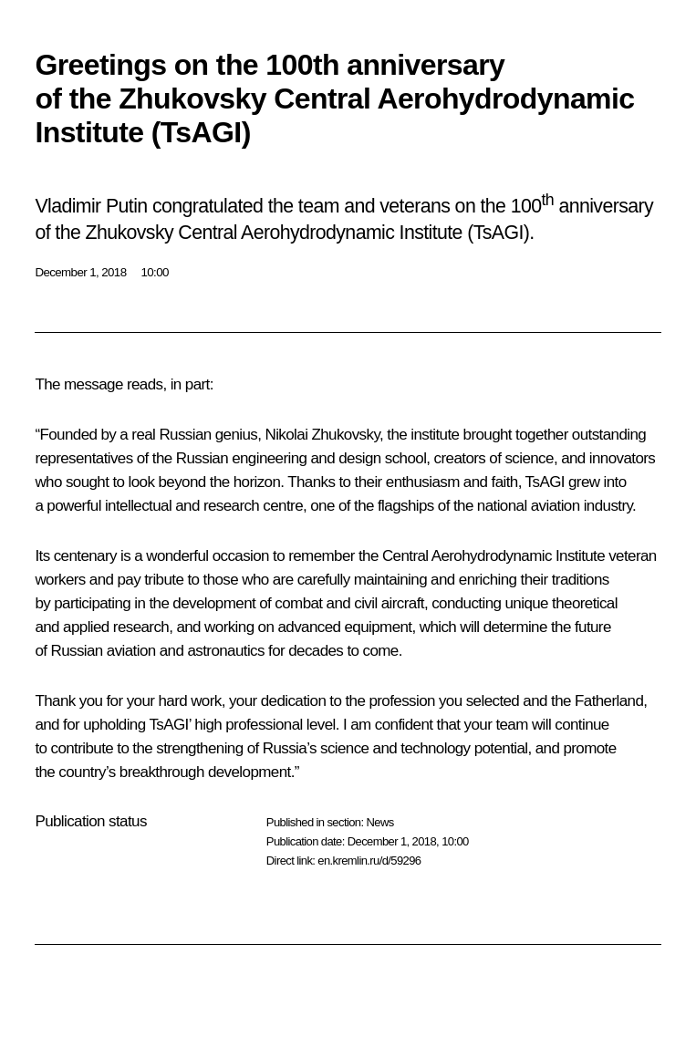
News (379, 822)
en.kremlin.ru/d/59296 (369, 860)
